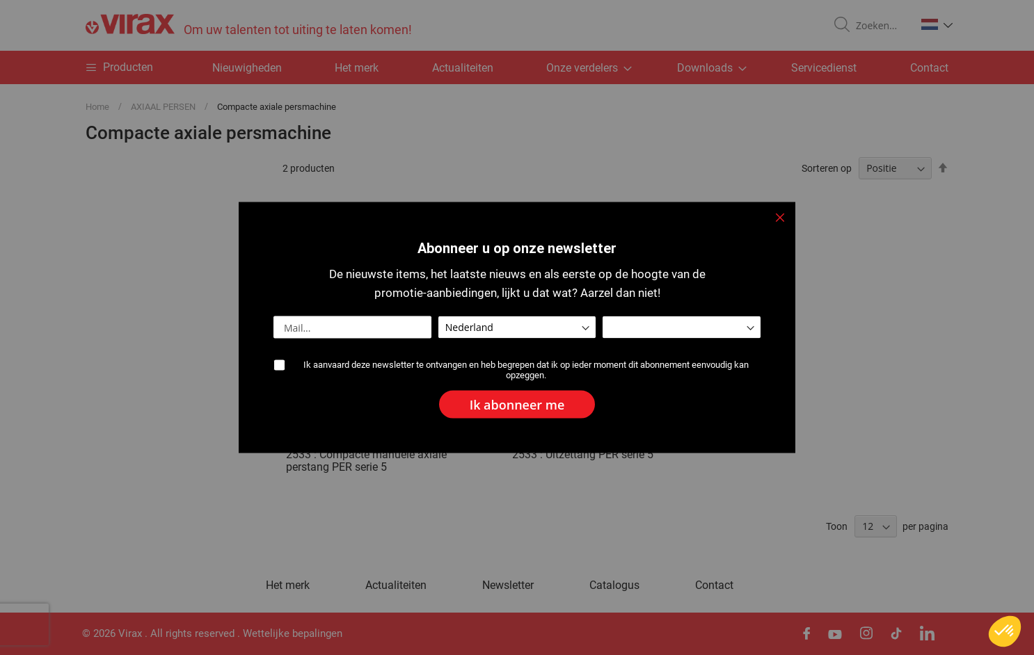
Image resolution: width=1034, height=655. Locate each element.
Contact (929, 67)
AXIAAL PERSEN (164, 107)
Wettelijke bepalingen (292, 633)
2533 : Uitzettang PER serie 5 (582, 454)
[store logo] (249, 25)
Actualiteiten (462, 67)
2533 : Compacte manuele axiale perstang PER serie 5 (366, 461)
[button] (937, 24)
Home (98, 107)
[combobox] (880, 26)
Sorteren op (827, 168)
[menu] (517, 67)
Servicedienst (824, 67)
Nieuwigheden (247, 67)
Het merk (357, 67)
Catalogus (614, 585)
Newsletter (508, 585)
